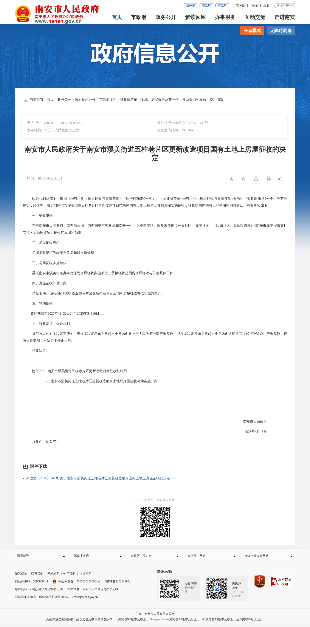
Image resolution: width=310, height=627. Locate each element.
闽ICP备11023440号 (117, 583)
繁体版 (240, 5)
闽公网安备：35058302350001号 (76, 583)
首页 (117, 17)
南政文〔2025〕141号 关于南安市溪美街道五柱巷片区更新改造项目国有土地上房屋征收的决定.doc (101, 478)
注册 (266, 5)
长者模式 (252, 30)
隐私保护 (21, 575)
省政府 (206, 5)
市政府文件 (107, 99)
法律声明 (85, 575)
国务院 (190, 5)
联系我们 (37, 575)
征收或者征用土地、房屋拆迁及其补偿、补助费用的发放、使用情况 (171, 99)
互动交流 (255, 17)
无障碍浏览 (280, 30)
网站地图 (53, 575)
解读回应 (195, 17)
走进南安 (284, 17)
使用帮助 (69, 575)
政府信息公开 (85, 99)
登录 (255, 5)
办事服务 (225, 17)
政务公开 (165, 17)
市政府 (222, 5)
